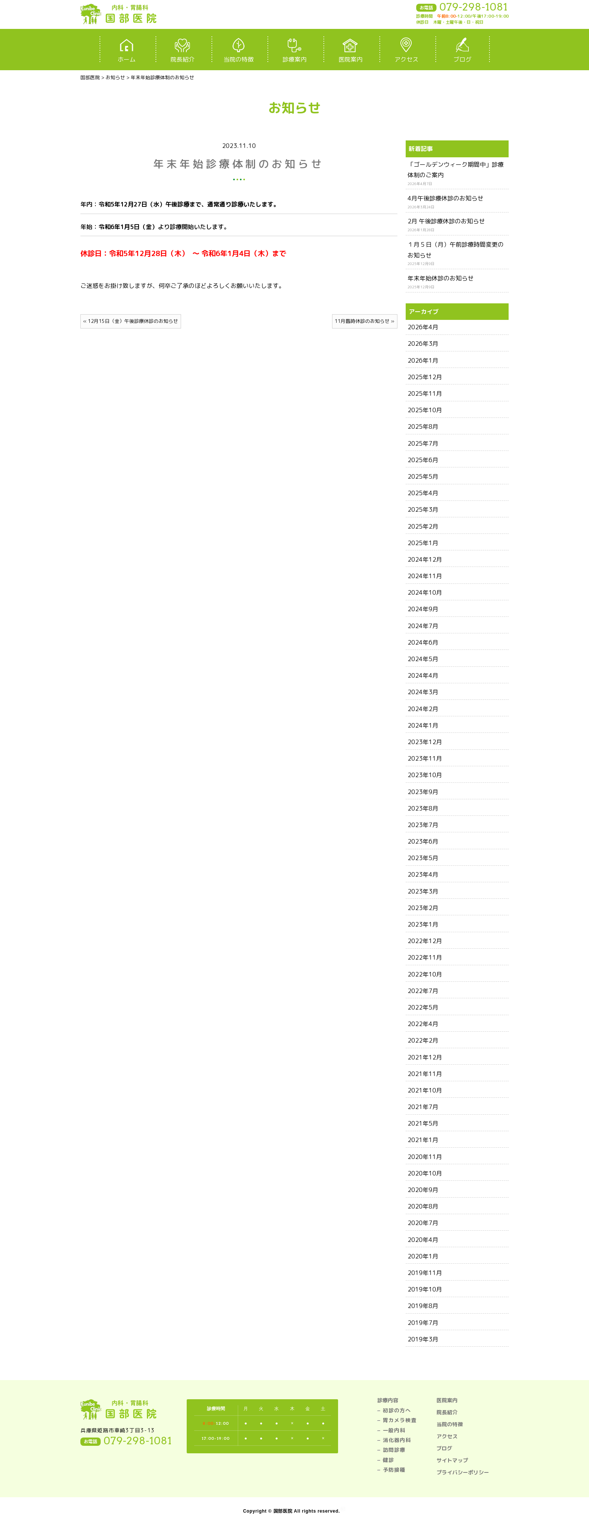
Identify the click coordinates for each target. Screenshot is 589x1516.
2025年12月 (425, 377)
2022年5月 (423, 1007)
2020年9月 (423, 1190)
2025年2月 (423, 526)
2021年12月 (425, 1057)
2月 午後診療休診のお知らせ (446, 221)
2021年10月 (425, 1090)
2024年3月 (423, 692)
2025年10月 (425, 410)
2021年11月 (425, 1074)
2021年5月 (423, 1123)
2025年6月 (423, 460)
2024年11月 (425, 576)
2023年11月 (425, 758)
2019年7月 (423, 1323)
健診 (388, 1459)
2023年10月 (425, 775)
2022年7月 (423, 991)
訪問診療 (394, 1449)
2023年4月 (423, 874)
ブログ (444, 1448)
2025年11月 (425, 393)
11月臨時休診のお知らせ (362, 321)
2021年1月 (423, 1140)
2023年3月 (423, 891)
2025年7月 (423, 443)
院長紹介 (447, 1412)
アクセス (447, 1436)
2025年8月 (423, 426)
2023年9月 (423, 792)
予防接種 (394, 1469)
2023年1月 (423, 924)
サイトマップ (452, 1460)
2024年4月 (423, 675)
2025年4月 (423, 493)
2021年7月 (423, 1107)
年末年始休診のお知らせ (441, 278)
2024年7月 (423, 626)
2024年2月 (423, 709)
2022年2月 (423, 1040)
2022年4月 (423, 1024)
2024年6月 (423, 642)
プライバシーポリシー (462, 1472)
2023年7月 (423, 825)
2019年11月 (425, 1273)
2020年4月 (423, 1240)
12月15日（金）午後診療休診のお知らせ (133, 321)
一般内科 (394, 1430)
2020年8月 (423, 1206)
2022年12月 (425, 941)
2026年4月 (423, 327)
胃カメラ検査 (400, 1420)
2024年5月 (423, 659)
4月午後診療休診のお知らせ (445, 198)
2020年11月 (425, 1157)
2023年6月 (423, 841)
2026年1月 (423, 360)
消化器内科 (397, 1440)
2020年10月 (425, 1173)
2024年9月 (423, 609)
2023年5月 (423, 858)
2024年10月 (425, 592)
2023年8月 (423, 808)
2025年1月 (423, 543)
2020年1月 (423, 1256)
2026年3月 (423, 343)
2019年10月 (425, 1289)
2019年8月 (423, 1306)
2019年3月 (423, 1339)
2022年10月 (425, 974)
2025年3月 (423, 509)
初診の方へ (397, 1410)
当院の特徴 (449, 1424)
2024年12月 (425, 559)
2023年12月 (425, 742)
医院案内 (447, 1400)
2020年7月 (423, 1223)
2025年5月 (423, 476)
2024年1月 (423, 725)
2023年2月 (423, 908)
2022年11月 (425, 957)
